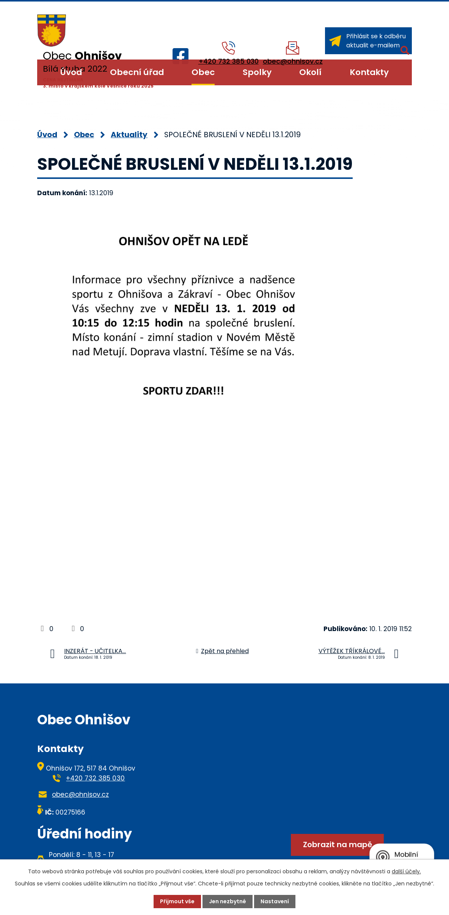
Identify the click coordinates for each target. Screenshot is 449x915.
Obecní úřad (137, 72)
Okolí (310, 72)
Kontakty (369, 72)
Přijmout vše (177, 901)
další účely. (406, 871)
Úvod (71, 72)
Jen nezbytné (227, 901)
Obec (203, 72)
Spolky (257, 72)
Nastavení (275, 901)
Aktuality (129, 134)
